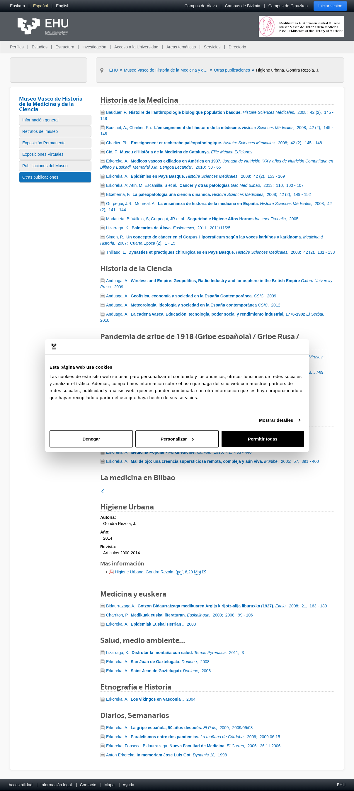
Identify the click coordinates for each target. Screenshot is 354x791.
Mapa (109, 784)
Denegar (91, 438)
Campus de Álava (200, 6)
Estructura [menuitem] (64, 47)
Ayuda (128, 784)
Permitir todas (263, 438)
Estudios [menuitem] (39, 47)
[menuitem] (17, 6)
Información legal (56, 784)
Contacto (88, 784)
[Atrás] (102, 492)
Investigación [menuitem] (94, 47)
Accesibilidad (20, 784)
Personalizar (177, 438)
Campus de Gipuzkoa (288, 6)
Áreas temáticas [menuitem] (181, 47)
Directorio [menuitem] (237, 47)
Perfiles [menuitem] (17, 47)
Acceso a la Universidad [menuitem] (136, 47)
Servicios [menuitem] (212, 47)
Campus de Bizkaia (243, 6)
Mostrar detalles (276, 420)
